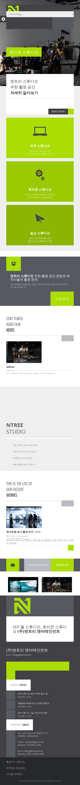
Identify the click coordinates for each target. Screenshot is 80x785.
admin (23, 532)
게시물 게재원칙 (14, 774)
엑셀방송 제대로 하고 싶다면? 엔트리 (33, 703)
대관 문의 (62, 299)
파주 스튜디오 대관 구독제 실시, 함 (33, 693)
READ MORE (58, 111)
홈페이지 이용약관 (15, 761)
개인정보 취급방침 (15, 767)
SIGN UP (62, 565)
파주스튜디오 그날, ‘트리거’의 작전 (32, 713)
